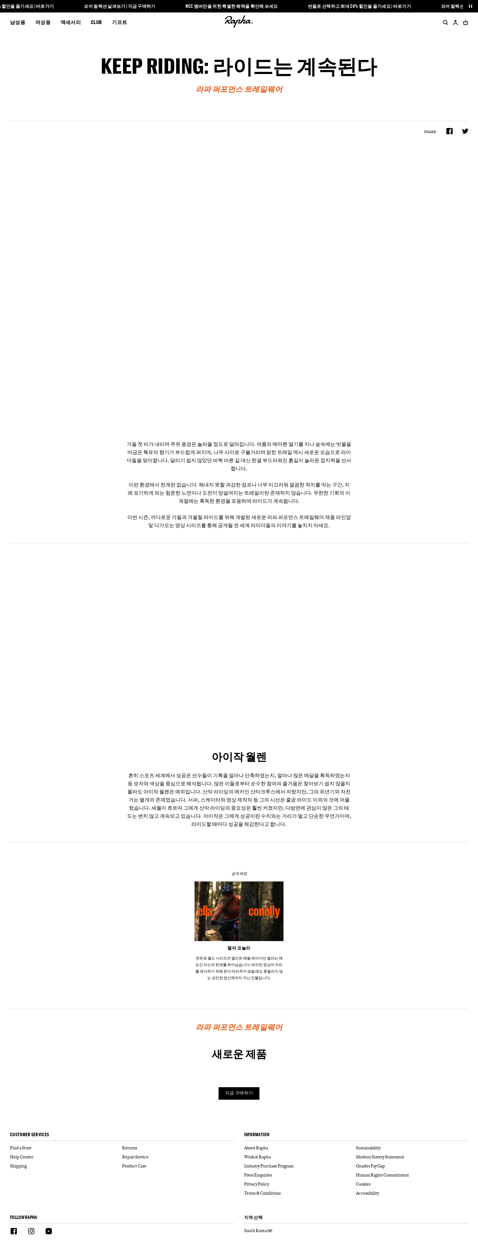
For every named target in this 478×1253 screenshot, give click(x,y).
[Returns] (178, 1148)
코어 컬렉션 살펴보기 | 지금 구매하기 (126, 6)
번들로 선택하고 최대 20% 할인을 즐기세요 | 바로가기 (365, 6)
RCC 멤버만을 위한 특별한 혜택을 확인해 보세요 (238, 6)
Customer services (29, 1134)
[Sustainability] (412, 1148)
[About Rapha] (300, 1148)
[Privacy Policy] (300, 1184)
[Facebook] (13, 1232)
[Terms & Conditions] (300, 1193)
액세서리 (71, 22)
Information (256, 1134)
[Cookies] (412, 1184)
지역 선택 (253, 1217)
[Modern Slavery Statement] (412, 1157)
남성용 (17, 22)
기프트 (119, 22)
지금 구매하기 (239, 1093)
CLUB (96, 22)
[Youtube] (48, 1232)
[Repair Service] (178, 1157)
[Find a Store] (66, 1148)
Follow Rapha (23, 1217)
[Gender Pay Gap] (412, 1166)
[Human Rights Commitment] (412, 1175)
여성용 (43, 22)
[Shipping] (66, 1166)
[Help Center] (66, 1157)
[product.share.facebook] (449, 131)
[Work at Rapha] (300, 1157)
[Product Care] (178, 1166)
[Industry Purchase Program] (300, 1166)
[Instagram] (31, 1232)
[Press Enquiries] (300, 1175)
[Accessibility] (412, 1193)
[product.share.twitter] (465, 131)
